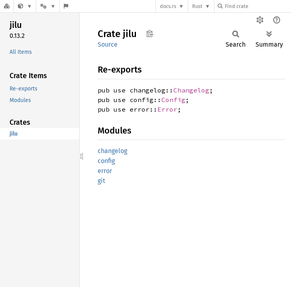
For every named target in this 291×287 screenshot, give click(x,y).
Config (173, 100)
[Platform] (47, 6)
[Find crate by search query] (257, 6)
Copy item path (149, 33)
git (101, 181)
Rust (197, 6)
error (105, 171)
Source (108, 44)
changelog (112, 151)
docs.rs (168, 6)
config (106, 161)
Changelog (191, 90)
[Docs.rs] (7, 6)
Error (167, 109)
